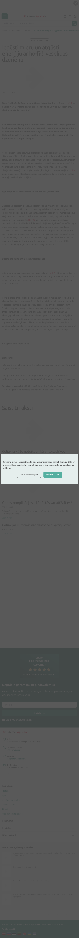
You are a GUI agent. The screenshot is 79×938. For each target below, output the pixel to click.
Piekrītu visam (52, 474)
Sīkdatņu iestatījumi (29, 474)
